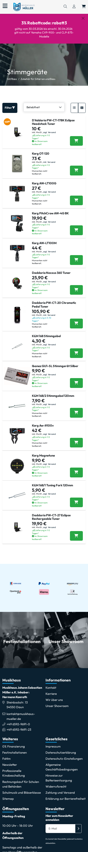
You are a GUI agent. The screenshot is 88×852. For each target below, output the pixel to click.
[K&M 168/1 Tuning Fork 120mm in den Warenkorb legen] (76, 498)
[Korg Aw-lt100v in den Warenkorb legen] (76, 439)
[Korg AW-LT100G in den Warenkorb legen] (76, 196)
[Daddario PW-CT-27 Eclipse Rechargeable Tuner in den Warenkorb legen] (76, 532)
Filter (10, 103)
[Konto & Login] (74, 6)
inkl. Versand (49, 158)
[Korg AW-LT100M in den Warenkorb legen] (76, 256)
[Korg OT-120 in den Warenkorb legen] (76, 166)
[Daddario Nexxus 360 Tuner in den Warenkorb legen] (76, 286)
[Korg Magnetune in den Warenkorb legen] (76, 468)
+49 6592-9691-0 (18, 720)
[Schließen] (83, 18)
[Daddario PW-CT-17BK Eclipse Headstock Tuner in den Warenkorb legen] (76, 137)
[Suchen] (65, 6)
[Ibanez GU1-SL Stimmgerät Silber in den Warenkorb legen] (76, 379)
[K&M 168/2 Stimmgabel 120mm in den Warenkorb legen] (76, 409)
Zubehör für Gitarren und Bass (38, 75)
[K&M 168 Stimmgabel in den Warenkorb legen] (76, 349)
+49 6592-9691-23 (19, 725)
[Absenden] (78, 824)
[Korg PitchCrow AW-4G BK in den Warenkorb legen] (76, 226)
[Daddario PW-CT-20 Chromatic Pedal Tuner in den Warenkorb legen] (76, 319)
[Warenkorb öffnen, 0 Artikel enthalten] (84, 6)
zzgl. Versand (49, 128)
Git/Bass (12, 75)
